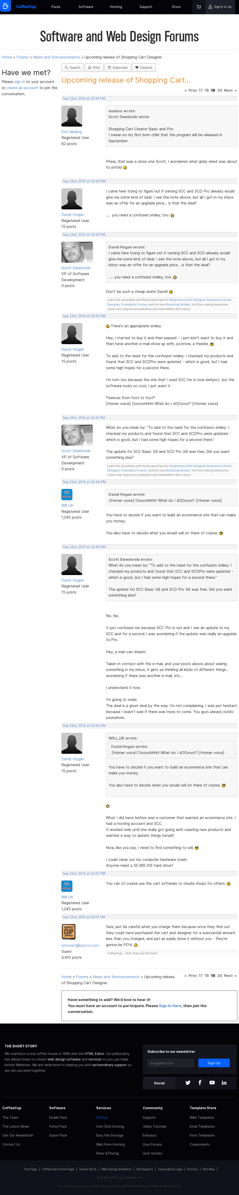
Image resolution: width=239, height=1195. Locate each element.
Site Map (209, 1169)
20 (219, 90)
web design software (64, 1059)
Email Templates (202, 1126)
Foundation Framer (133, 304)
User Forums (152, 1144)
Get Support (144, 1169)
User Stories (152, 1153)
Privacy (192, 1169)
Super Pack (58, 1135)
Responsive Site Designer (187, 300)
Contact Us (11, 1144)
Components (200, 1144)
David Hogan (72, 214)
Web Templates (202, 1117)
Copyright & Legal (170, 1169)
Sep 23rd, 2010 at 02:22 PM (84, 235)
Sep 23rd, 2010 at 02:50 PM (84, 726)
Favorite (143, 67)
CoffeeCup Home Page (58, 1169)
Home (7, 57)
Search (73, 67)
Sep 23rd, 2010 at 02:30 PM (84, 316)
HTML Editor (94, 1054)
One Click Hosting (110, 1126)
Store (176, 7)
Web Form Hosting (110, 1144)
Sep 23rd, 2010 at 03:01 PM (84, 917)
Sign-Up (214, 1063)
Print (94, 67)
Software (86, 7)
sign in (20, 81)
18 (207, 90)
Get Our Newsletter (17, 1135)
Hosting (116, 7)
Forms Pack (58, 1126)
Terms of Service (162, 1186)
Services (103, 1108)
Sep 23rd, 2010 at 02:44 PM (84, 482)
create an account (22, 87)
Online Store (87, 1169)
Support (146, 7)
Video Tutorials (154, 1126)
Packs (55, 7)
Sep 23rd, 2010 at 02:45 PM (84, 547)
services (95, 1059)
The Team (10, 1117)
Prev (193, 90)
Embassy (149, 1135)
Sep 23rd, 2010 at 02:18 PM (84, 98)
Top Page (30, 1169)
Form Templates (202, 1135)
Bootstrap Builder (178, 304)
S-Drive (102, 1117)
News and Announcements (56, 57)
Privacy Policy (136, 1186)
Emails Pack (58, 1117)
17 (201, 90)
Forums (22, 57)
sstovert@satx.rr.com (80, 945)
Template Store (203, 1108)
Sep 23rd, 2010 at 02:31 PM (84, 418)
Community (153, 1108)
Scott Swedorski (75, 268)
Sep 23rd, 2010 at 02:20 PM (84, 181)
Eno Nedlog (71, 131)
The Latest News (15, 1126)
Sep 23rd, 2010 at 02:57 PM (84, 873)
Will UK (67, 505)
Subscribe (118, 67)
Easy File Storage (109, 1135)
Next (228, 90)
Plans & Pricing (107, 1153)
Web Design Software (116, 1169)
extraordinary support (109, 1065)
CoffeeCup (11, 1108)
